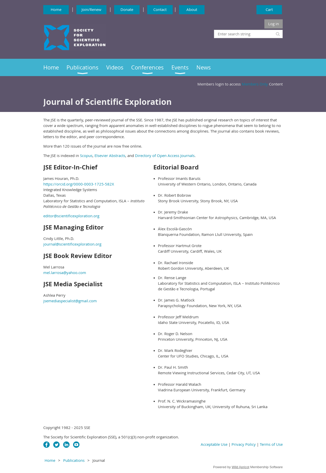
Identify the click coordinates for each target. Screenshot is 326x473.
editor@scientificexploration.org (71, 215)
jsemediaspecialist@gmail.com (70, 300)
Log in (273, 23)
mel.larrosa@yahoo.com (64, 272)
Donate (126, 9)
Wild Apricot (240, 467)
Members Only (255, 84)
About (191, 9)
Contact (160, 9)
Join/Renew (91, 9)
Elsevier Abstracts (109, 155)
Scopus (86, 155)
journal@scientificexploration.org (72, 244)
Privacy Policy (244, 444)
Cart (269, 9)
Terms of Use (271, 444)
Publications (74, 460)
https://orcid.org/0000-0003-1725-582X (78, 184)
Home (56, 9)
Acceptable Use (214, 444)
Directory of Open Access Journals (165, 155)
